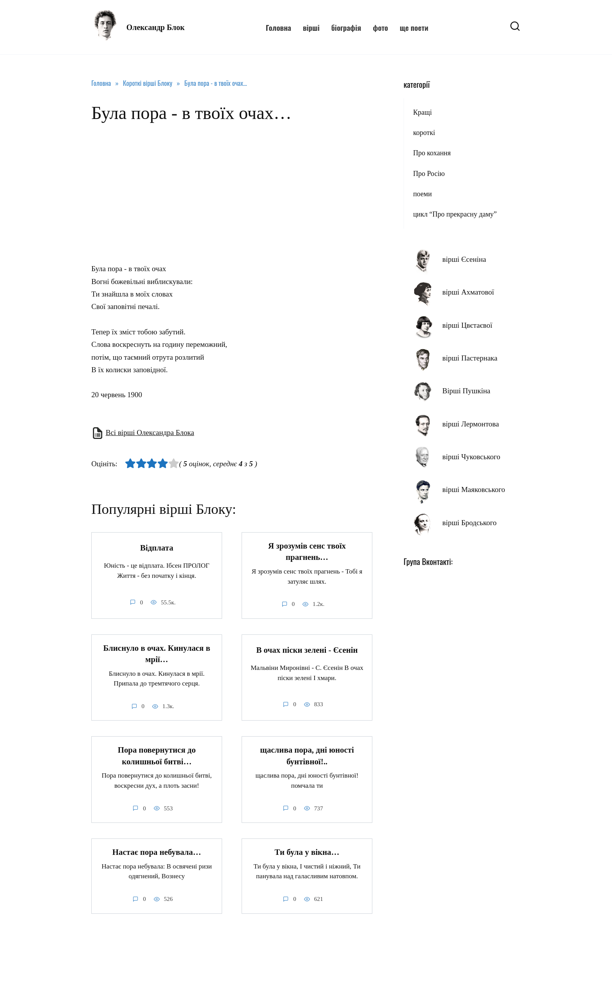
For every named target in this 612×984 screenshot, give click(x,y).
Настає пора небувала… (156, 852)
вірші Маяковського (473, 489)
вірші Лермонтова (470, 424)
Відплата (156, 547)
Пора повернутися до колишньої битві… (157, 756)
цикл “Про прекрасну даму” (454, 214)
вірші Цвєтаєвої (467, 325)
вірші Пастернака (469, 358)
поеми (422, 194)
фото (380, 27)
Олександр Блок (155, 27)
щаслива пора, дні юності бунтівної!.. (307, 756)
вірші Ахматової (468, 292)
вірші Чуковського (471, 457)
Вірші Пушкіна (466, 391)
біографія (346, 27)
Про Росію (429, 174)
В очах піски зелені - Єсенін (307, 650)
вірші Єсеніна (464, 259)
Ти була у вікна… (307, 852)
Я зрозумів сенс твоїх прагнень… (307, 551)
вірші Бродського (469, 523)
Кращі (422, 112)
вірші (311, 27)
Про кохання (431, 153)
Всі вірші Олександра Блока (150, 432)
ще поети (414, 27)
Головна (278, 27)
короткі (424, 133)
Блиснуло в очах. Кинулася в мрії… (156, 653)
